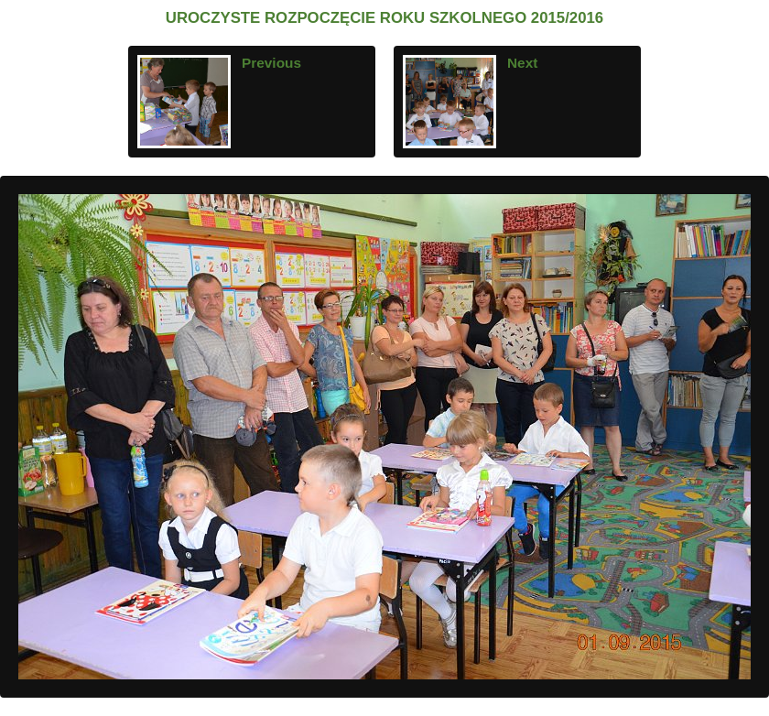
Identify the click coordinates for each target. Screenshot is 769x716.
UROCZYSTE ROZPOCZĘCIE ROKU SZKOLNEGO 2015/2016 (384, 18)
